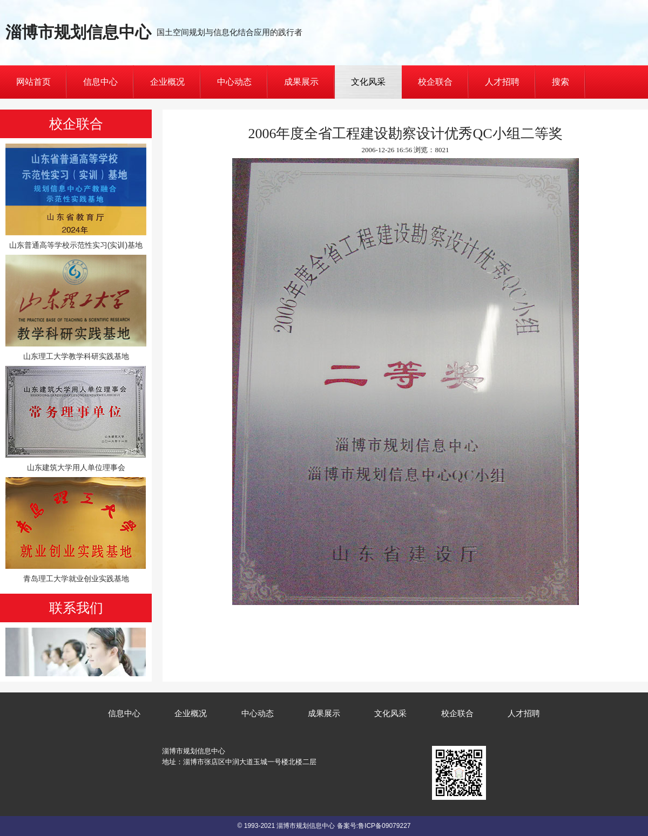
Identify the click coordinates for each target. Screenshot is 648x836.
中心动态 (234, 81)
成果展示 (301, 81)
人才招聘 (502, 81)
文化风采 (368, 81)
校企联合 (435, 81)
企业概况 (167, 81)
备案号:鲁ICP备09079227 (374, 826)
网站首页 (33, 81)
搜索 (560, 81)
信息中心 (100, 81)
